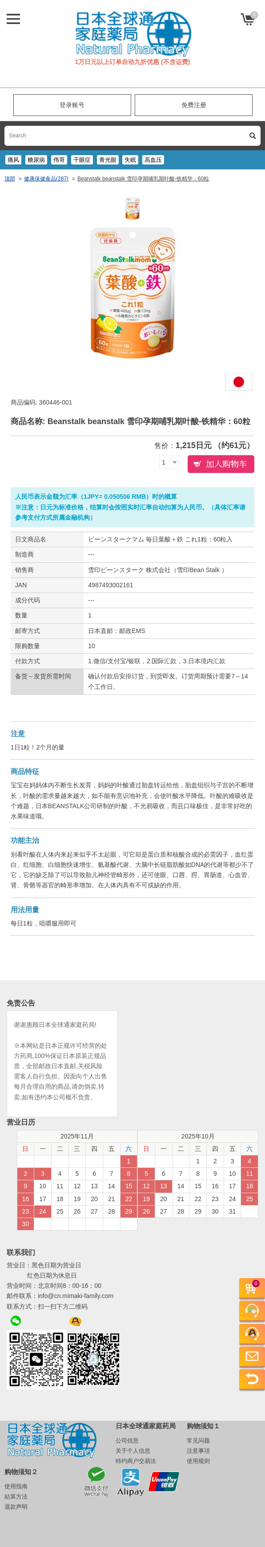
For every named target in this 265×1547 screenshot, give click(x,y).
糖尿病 (36, 159)
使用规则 (198, 1461)
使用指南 (16, 1486)
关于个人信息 (133, 1450)
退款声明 (16, 1506)
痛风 (13, 159)
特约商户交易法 (136, 1461)
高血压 (153, 159)
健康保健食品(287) (46, 179)
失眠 (130, 159)
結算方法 (16, 1496)
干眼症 (82, 159)
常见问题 (198, 1440)
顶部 (9, 179)
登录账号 (72, 104)
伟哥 (59, 159)
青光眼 (107, 159)
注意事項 (198, 1450)
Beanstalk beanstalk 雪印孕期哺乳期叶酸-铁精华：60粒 (143, 179)
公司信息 (127, 1440)
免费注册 (193, 104)
